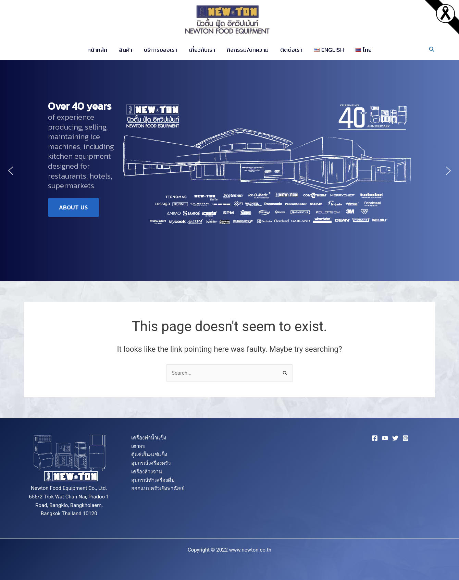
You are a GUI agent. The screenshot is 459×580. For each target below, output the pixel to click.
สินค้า (125, 49)
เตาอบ (138, 446)
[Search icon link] (432, 50)
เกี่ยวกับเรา (202, 49)
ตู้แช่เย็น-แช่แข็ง (149, 454)
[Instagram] (405, 438)
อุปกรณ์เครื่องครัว (151, 463)
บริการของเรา (160, 49)
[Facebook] (375, 438)
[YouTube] (385, 438)
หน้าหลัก (97, 49)
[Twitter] (395, 438)
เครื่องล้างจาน (146, 472)
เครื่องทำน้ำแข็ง (148, 438)
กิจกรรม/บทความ (248, 49)
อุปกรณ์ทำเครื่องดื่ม (153, 480)
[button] (10, 170)
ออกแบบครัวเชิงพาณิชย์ (158, 488)
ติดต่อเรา (291, 49)
